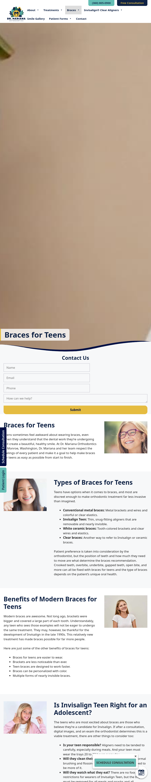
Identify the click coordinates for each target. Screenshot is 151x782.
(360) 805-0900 (101, 3)
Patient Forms (60, 18)
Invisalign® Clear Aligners (103, 10)
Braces (73, 10)
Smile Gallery (36, 18)
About (33, 10)
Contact (81, 18)
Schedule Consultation (3, 446)
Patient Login (3, 480)
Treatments (53, 10)
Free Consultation (132, 3)
